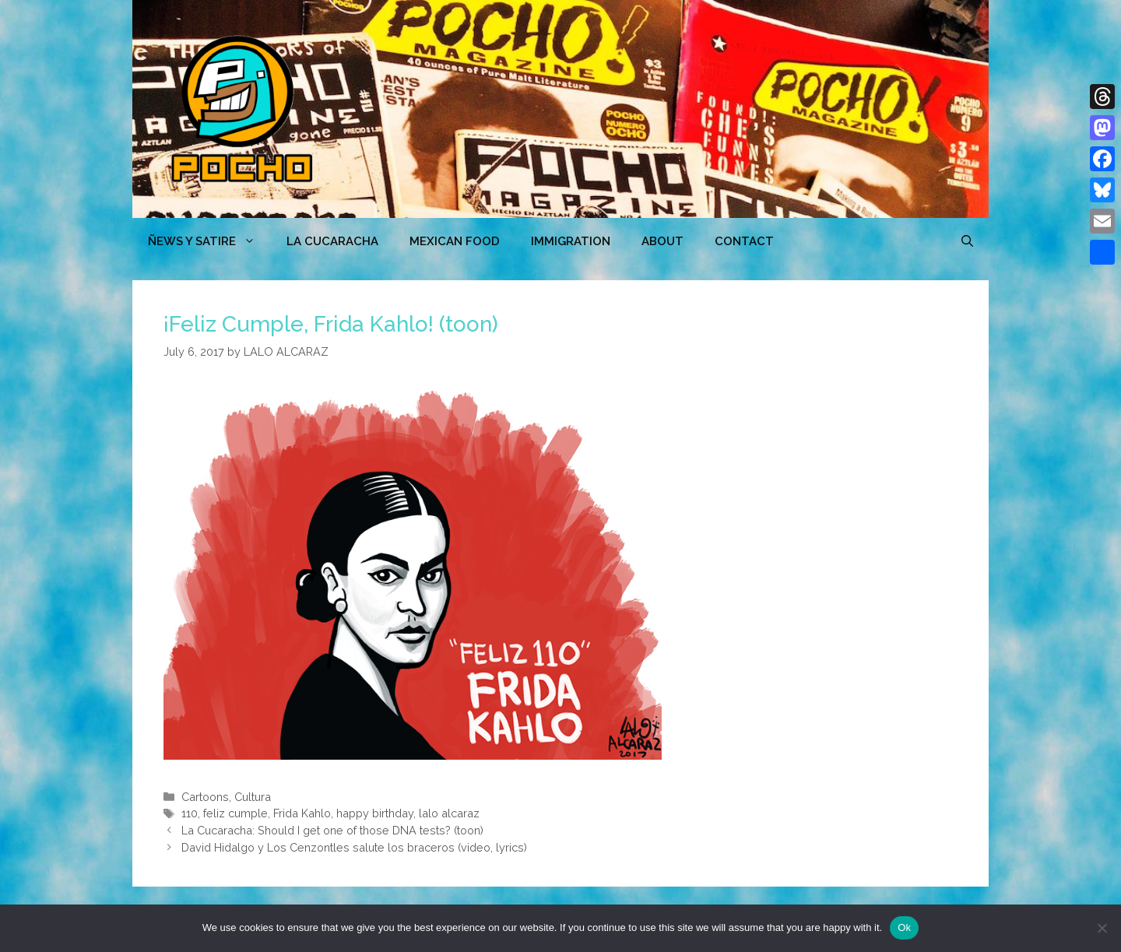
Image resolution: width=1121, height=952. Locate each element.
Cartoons (205, 796)
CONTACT (744, 241)
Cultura (252, 796)
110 (189, 813)
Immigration (570, 241)
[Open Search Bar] (967, 241)
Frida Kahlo (302, 813)
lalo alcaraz (449, 813)
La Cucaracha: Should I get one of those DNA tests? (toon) (332, 830)
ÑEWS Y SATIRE (209, 241)
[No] (1101, 928)
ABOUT (662, 241)
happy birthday (374, 813)
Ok (904, 927)
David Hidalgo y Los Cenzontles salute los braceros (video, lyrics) (354, 847)
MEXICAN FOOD (454, 241)
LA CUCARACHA (332, 241)
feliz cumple (235, 813)
